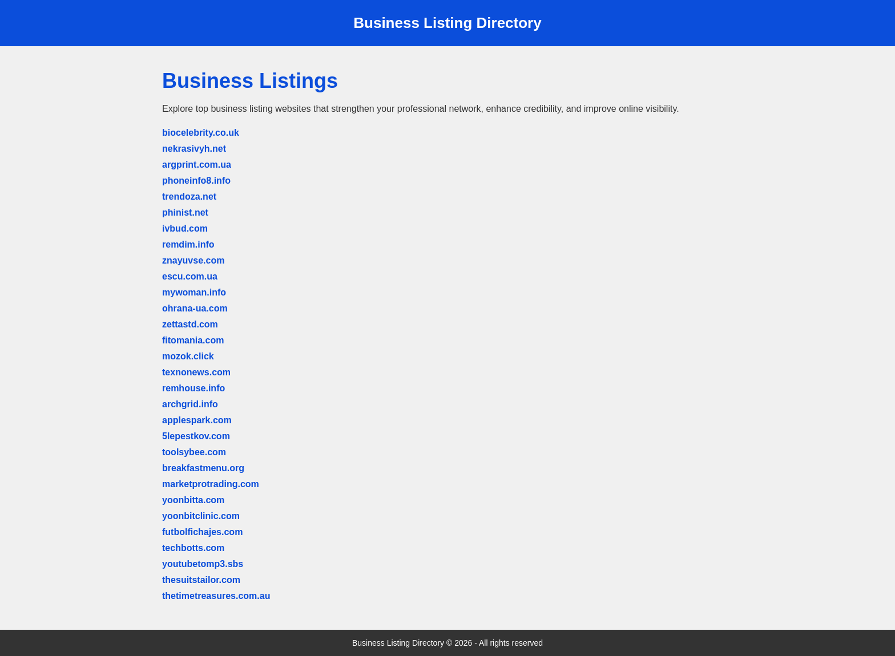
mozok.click (188, 356)
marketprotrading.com (210, 484)
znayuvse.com (193, 260)
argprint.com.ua (196, 164)
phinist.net (185, 212)
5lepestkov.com (196, 436)
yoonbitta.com (193, 500)
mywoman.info (194, 292)
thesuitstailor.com (201, 580)
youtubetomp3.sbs (202, 564)
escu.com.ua (189, 276)
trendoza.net (189, 196)
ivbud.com (185, 228)
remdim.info (188, 244)
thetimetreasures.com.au (216, 596)
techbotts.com (193, 548)
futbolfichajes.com (202, 532)
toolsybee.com (194, 452)
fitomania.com (193, 340)
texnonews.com (196, 372)
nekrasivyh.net (194, 148)
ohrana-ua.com (195, 308)
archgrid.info (190, 404)
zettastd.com (190, 324)
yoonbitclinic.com (201, 516)
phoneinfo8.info (196, 180)
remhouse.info (193, 388)
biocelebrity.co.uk (200, 132)
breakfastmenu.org (203, 468)
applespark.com (197, 420)
